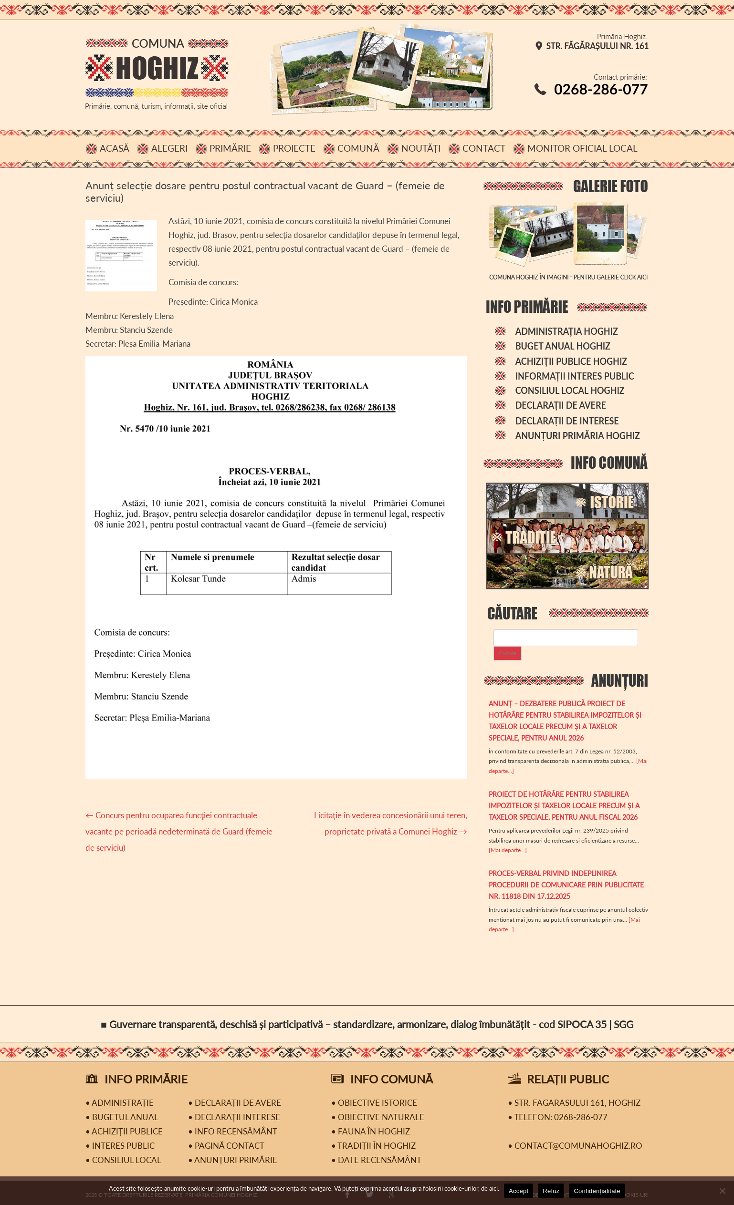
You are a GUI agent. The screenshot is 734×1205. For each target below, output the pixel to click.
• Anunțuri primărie (232, 1160)
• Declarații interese (234, 1117)
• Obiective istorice (374, 1103)
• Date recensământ (376, 1160)
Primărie (230, 148)
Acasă (114, 148)
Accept (518, 1191)
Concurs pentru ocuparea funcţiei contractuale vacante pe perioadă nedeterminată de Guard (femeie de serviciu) (179, 831)
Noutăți (420, 148)
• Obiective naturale (377, 1117)
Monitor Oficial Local (582, 148)
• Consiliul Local (123, 1160)
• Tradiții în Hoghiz (373, 1146)
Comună (358, 148)
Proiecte (294, 148)
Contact (483, 148)
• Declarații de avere (234, 1103)
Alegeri (169, 148)
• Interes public (120, 1146)
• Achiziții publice (124, 1131)
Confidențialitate (597, 1191)
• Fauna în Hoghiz (370, 1131)
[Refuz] (722, 1190)
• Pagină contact (226, 1146)
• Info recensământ (232, 1131)
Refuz (551, 1191)
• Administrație (119, 1103)
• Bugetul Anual (121, 1117)
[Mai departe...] (508, 850)
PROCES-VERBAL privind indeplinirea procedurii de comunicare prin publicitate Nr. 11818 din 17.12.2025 (566, 884)
